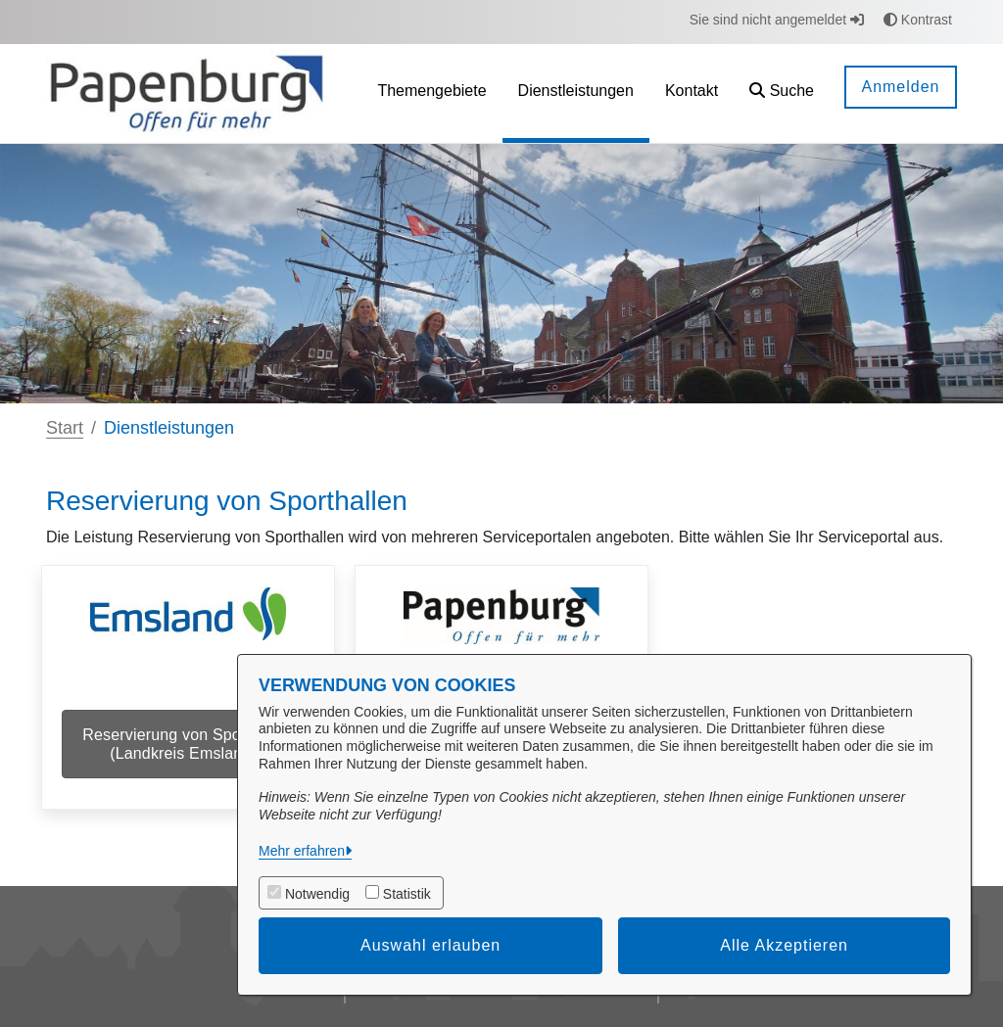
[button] (782, 93)
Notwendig (317, 894)
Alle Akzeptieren (784, 945)
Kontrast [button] (918, 19)
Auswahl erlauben (430, 945)
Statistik (407, 894)
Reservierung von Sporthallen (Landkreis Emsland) (187, 744)
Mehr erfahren (302, 851)
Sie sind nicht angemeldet (777, 19)
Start (64, 428)
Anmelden (900, 86)
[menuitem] (431, 93)
